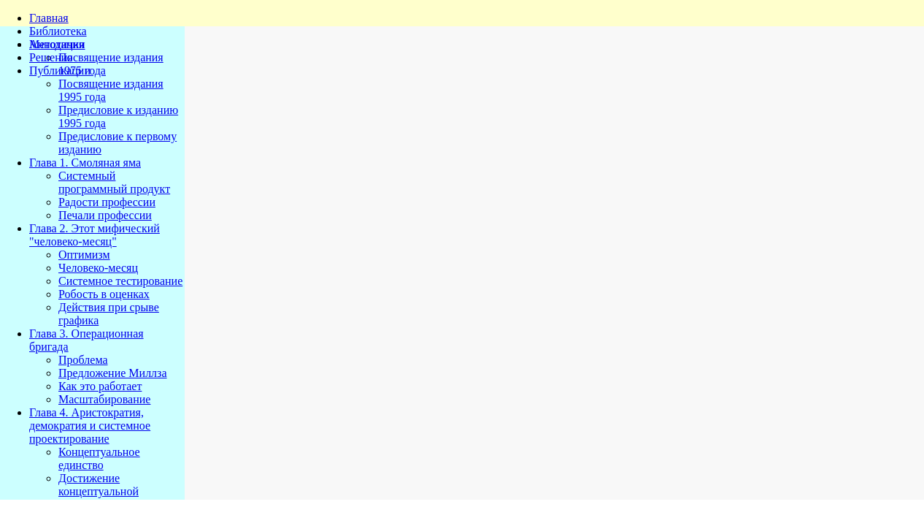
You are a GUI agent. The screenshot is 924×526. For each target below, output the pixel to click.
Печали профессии (105, 215)
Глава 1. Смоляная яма (85, 162)
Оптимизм (84, 254)
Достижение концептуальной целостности (98, 491)
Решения (51, 57)
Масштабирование (104, 399)
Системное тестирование (120, 281)
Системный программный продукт (114, 182)
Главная (49, 18)
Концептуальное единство (99, 458)
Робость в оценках (104, 294)
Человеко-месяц (98, 268)
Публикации (60, 70)
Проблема (83, 360)
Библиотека (58, 31)
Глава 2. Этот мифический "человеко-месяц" (94, 235)
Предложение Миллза (112, 373)
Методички (57, 44)
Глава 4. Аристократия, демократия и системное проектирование (89, 425)
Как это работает (100, 386)
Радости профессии (106, 202)
